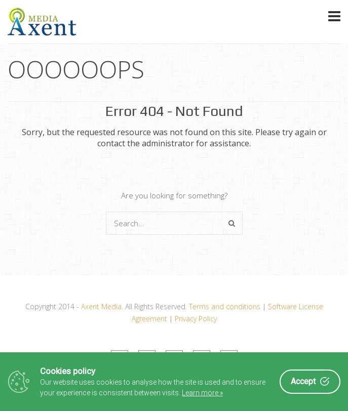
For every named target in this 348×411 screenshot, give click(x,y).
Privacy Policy (196, 318)
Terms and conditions (224, 306)
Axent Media (101, 306)
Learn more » (202, 393)
